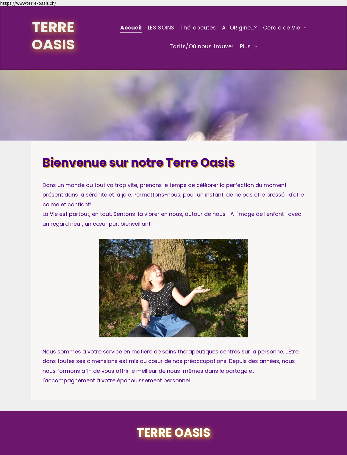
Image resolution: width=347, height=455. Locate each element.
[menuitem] (131, 28)
